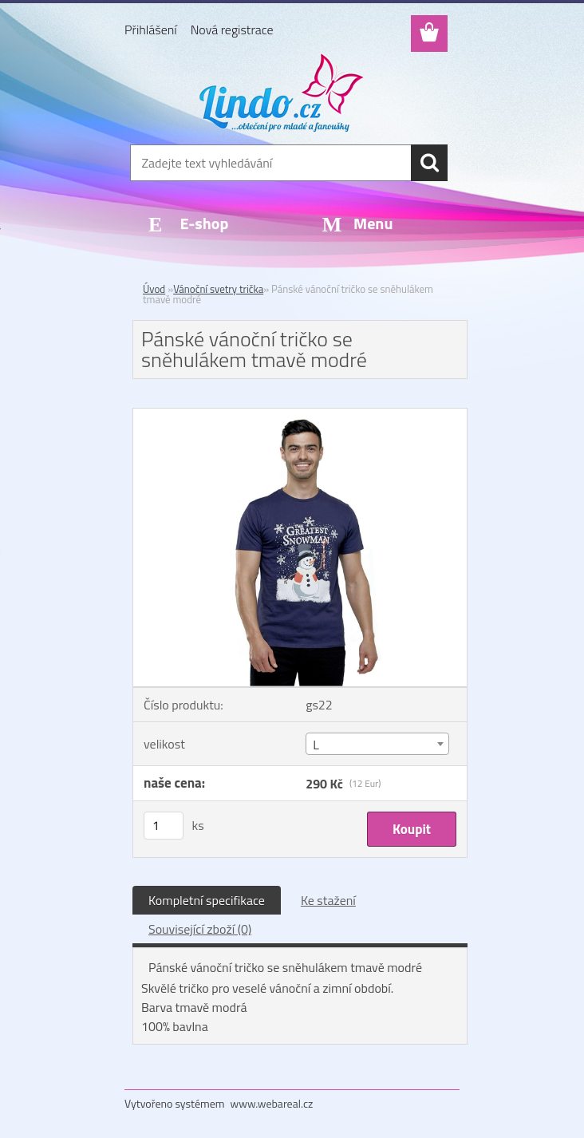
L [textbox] (316, 744)
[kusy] (163, 826)
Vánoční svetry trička (218, 289)
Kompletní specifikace (206, 900)
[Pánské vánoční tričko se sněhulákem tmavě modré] (300, 415)
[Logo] (282, 92)
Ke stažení (328, 900)
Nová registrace (232, 29)
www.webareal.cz (272, 1103)
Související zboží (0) (199, 928)
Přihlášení (150, 29)
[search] (429, 162)
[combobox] (377, 744)
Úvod (154, 289)
